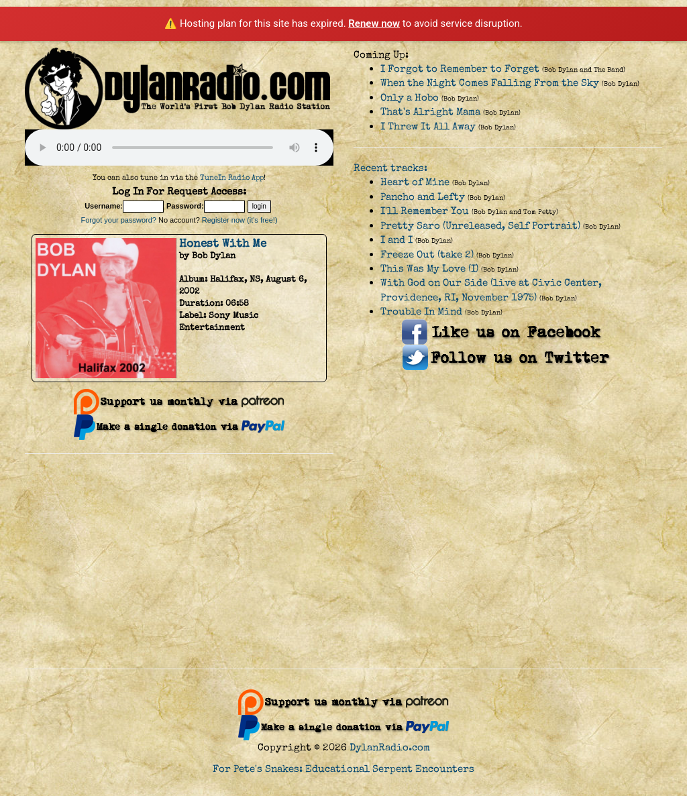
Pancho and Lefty (422, 196)
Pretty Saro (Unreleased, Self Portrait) (480, 225)
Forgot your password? (118, 220)
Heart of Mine (415, 182)
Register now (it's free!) (240, 220)
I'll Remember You (424, 211)
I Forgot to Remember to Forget (459, 68)
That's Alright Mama (430, 111)
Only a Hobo (409, 97)
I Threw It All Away (428, 126)
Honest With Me (222, 243)
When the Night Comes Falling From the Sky (489, 82)
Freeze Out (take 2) (427, 254)
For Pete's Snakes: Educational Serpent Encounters (343, 768)
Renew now (374, 23)
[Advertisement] (343, 561)
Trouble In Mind (421, 311)
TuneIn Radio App (232, 177)
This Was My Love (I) (429, 268)
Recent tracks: (390, 168)
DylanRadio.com (390, 747)
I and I (396, 239)
